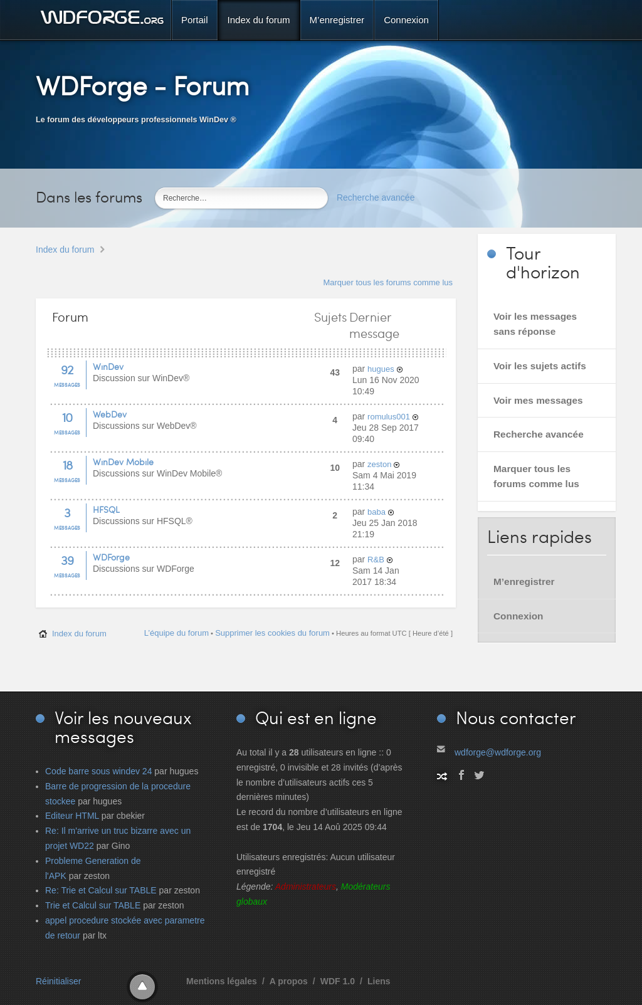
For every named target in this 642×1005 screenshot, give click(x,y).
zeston (379, 464)
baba (376, 512)
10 (67, 417)
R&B (375, 559)
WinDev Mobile (123, 462)
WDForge (111, 557)
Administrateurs (305, 886)
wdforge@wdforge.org (498, 752)
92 (67, 369)
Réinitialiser (58, 981)
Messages (67, 384)
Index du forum (65, 250)
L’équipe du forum (176, 633)
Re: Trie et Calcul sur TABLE (101, 890)
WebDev (110, 414)
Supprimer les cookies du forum (272, 633)
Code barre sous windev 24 (98, 771)
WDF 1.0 (337, 981)
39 (67, 560)
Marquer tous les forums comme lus (388, 282)
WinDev (108, 366)
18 (67, 464)
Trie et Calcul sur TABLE (92, 905)
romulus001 (388, 416)
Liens (379, 981)
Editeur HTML (72, 816)
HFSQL (106, 509)
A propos (289, 981)
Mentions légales (221, 981)
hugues (380, 369)
